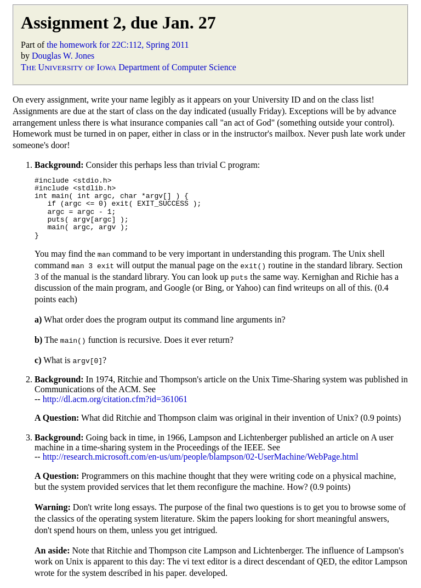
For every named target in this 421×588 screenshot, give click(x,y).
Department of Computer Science (177, 67)
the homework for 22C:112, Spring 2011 (118, 44)
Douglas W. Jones (63, 55)
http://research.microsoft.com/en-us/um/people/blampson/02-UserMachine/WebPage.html (201, 456)
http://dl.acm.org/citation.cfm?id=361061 (115, 399)
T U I (68, 67)
